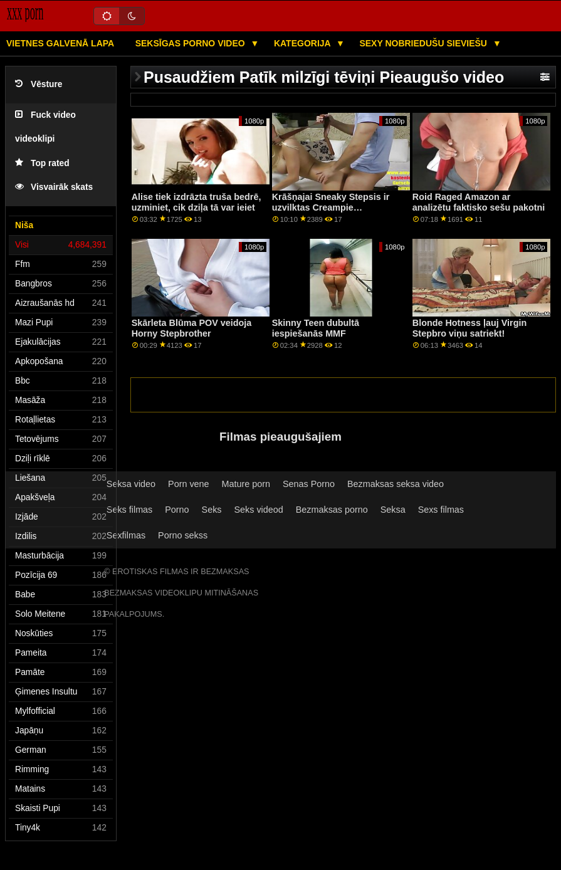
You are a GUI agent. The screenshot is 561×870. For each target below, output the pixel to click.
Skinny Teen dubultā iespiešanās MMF (315, 328)
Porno (177, 510)
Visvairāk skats (54, 187)
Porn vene (188, 484)
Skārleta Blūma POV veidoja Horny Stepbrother (192, 328)
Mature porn (246, 484)
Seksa (393, 510)
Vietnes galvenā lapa (60, 43)
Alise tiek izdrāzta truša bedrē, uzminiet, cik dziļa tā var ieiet (196, 202)
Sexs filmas (441, 510)
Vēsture (38, 84)
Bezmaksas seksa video (395, 484)
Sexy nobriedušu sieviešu (424, 43)
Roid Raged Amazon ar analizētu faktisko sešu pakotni (478, 202)
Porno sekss (182, 535)
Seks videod (258, 510)
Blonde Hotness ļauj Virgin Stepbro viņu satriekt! (469, 328)
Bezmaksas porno (332, 510)
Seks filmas (129, 510)
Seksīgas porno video (191, 43)
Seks (212, 510)
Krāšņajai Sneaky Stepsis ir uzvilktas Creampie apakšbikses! (331, 207)
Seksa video (131, 484)
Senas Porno (309, 484)
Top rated (42, 163)
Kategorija (303, 43)
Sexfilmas (126, 535)
